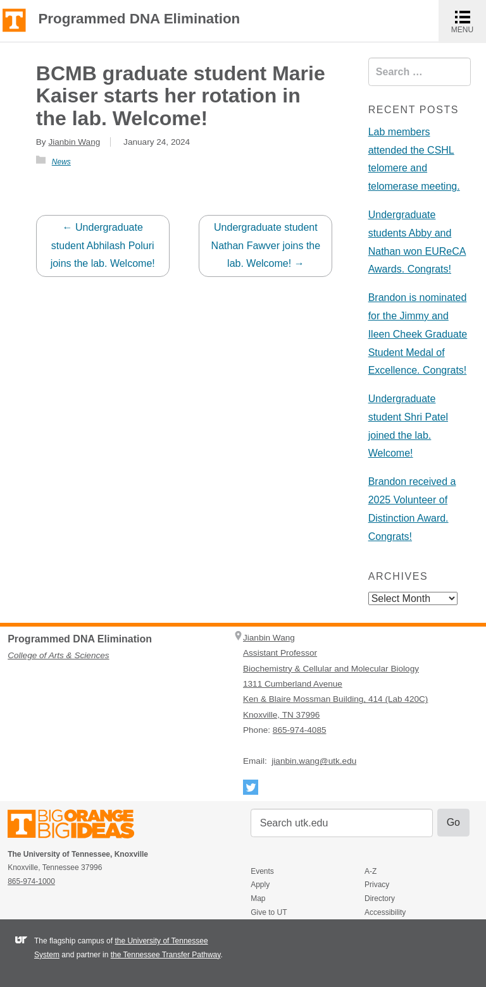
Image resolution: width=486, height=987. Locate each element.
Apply (260, 884)
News (61, 161)
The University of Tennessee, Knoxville (14, 19)
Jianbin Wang (74, 142)
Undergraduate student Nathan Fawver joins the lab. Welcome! (266, 245)
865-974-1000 (31, 881)
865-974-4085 (300, 730)
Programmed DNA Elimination (139, 19)
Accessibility (385, 912)
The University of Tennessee (79, 826)
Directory (379, 898)
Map (258, 898)
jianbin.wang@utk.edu (313, 761)
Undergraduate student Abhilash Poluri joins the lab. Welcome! (103, 245)
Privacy (376, 884)
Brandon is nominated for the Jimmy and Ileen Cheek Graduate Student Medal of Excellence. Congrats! (418, 334)
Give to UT (269, 912)
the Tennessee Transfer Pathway (166, 954)
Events (262, 871)
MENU (468, 21)
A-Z (370, 871)
